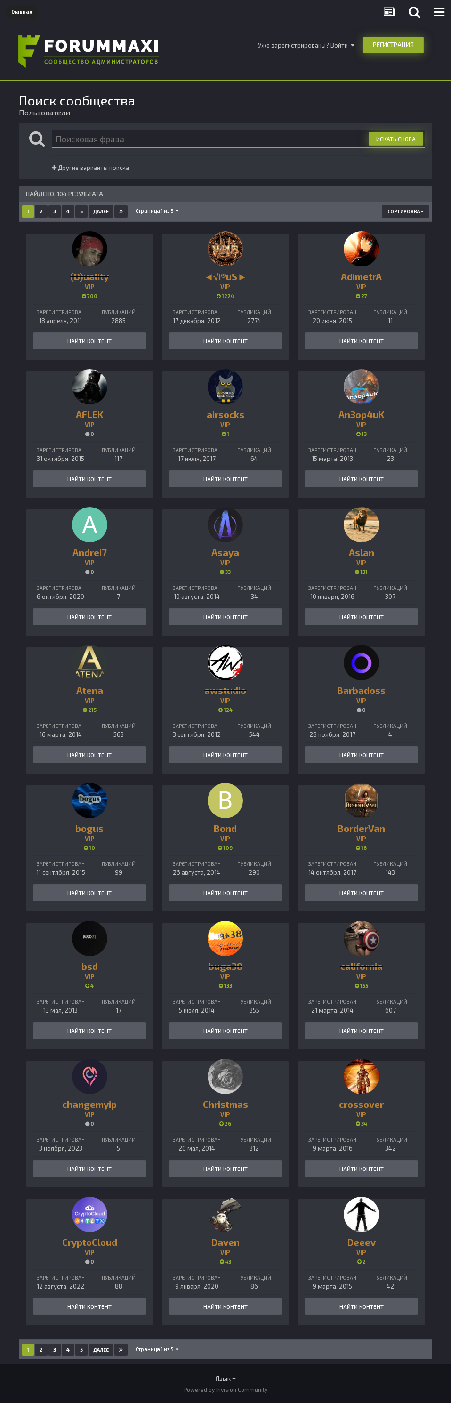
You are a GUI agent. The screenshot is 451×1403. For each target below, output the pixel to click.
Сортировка (405, 211)
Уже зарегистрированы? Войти (306, 45)
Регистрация (393, 44)
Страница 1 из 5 (157, 211)
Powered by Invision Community (225, 1389)
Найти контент (89, 341)
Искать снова (396, 139)
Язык (226, 1378)
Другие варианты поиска (90, 167)
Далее (101, 211)
